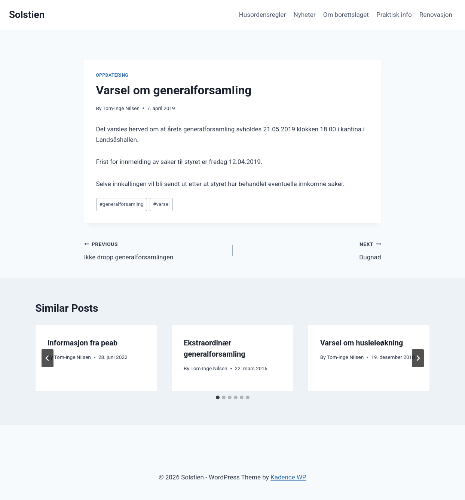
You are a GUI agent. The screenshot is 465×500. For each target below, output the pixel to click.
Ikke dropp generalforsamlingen (155, 250)
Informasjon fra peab (83, 342)
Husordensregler (262, 14)
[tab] (218, 397)
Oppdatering (112, 75)
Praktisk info (394, 14)
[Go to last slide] (47, 358)
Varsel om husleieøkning (361, 342)
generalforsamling (122, 204)
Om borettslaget (346, 14)
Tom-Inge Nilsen (121, 108)
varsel (161, 204)
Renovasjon (435, 14)
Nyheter (305, 14)
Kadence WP (288, 477)
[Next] (418, 358)
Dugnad (310, 250)
